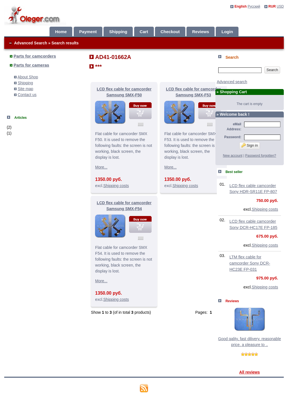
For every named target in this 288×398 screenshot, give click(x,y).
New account (232, 156)
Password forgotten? (260, 156)
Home (61, 31)
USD (280, 6)
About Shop (27, 77)
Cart (144, 31)
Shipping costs (116, 185)
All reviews (249, 372)
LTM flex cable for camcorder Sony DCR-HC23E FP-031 (250, 263)
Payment (88, 31)
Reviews (200, 31)
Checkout (170, 31)
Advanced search (232, 81)
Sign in (249, 145)
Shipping (118, 31)
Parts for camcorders (35, 56)
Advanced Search (30, 43)
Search (272, 70)
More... (101, 167)
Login (227, 31)
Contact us (27, 94)
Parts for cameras (31, 65)
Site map (25, 89)
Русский (254, 6)
